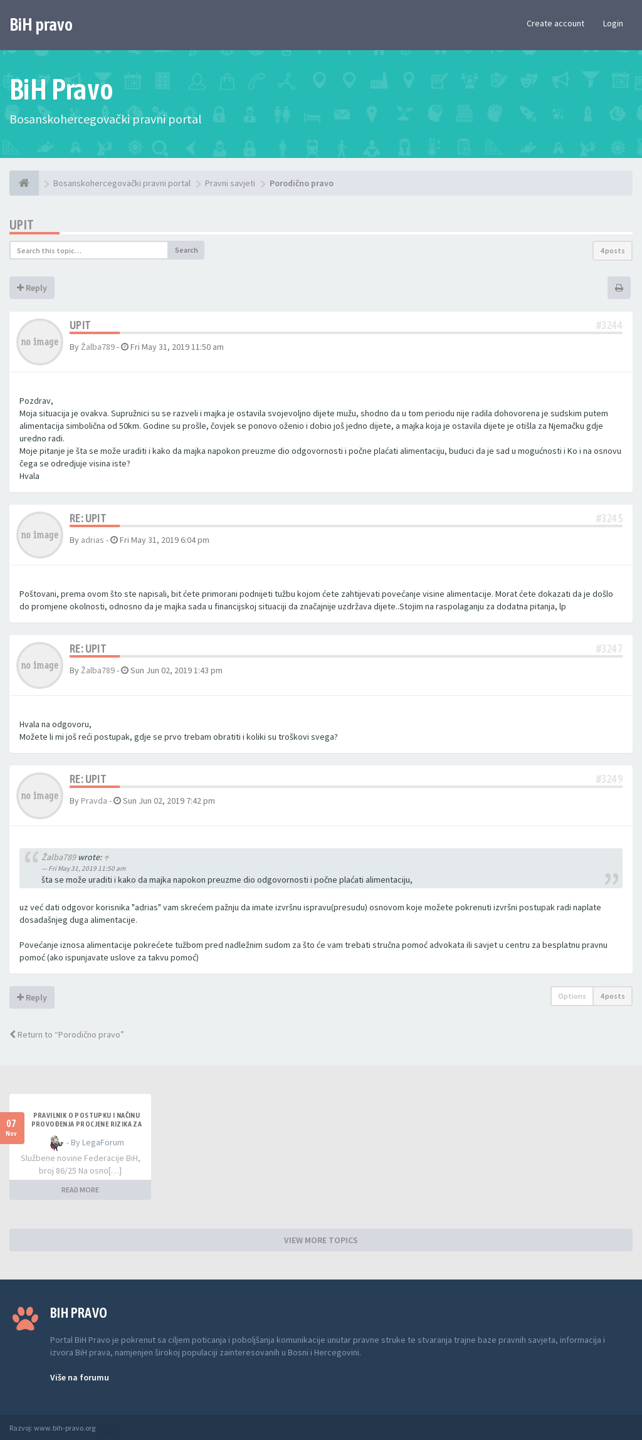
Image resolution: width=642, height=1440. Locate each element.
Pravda (94, 800)
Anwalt (108, 1427)
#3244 (609, 325)
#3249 (609, 779)
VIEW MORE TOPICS (321, 1240)
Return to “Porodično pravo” (66, 1034)
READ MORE (80, 1189)
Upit (21, 225)
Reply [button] (32, 287)
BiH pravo (41, 24)
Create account (555, 23)
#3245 (609, 518)
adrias (92, 539)
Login (613, 23)
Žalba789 (98, 346)
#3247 (609, 648)
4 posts (612, 250)
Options (572, 996)
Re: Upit (88, 518)
